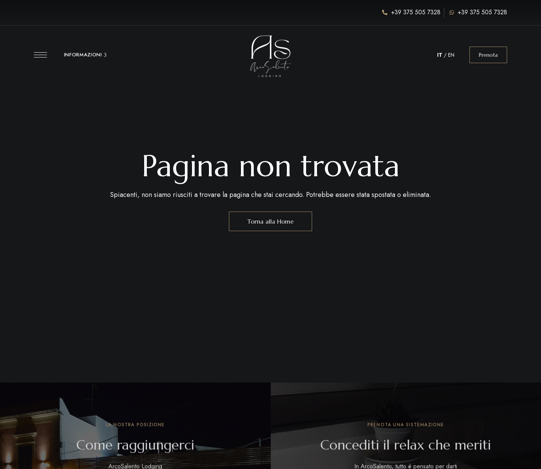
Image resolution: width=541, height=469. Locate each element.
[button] (488, 55)
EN (451, 55)
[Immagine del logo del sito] (270, 51)
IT (439, 55)
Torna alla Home (270, 221)
